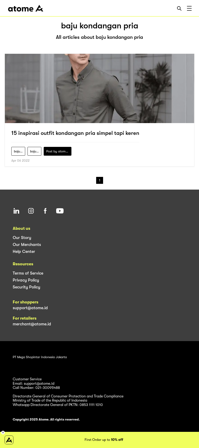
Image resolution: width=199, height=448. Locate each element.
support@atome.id (30, 308)
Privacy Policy (26, 280)
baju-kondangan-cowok (19, 151)
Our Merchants (27, 244)
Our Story (22, 237)
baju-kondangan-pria (35, 151)
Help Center (24, 251)
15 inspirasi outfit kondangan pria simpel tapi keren (75, 133)
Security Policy (26, 287)
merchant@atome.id (32, 324)
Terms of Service (28, 273)
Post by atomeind (58, 151)
